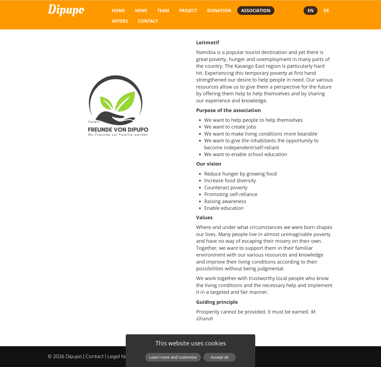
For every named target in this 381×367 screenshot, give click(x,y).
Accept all (219, 357)
